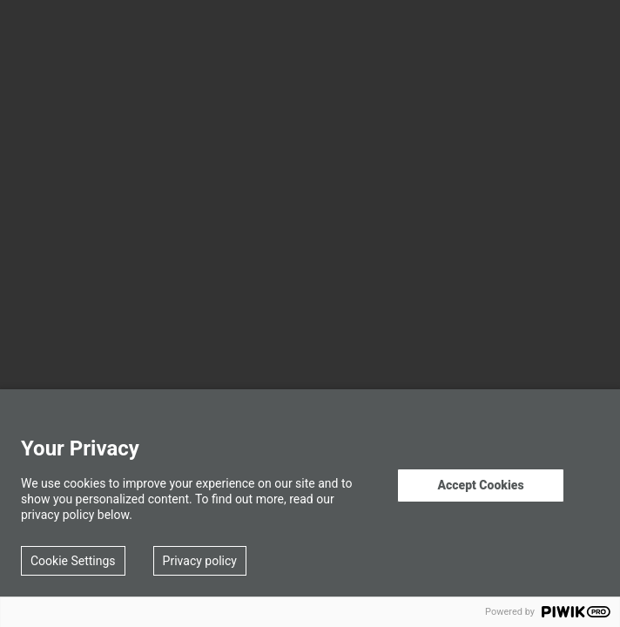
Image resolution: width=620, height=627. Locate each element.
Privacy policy (200, 561)
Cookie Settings (73, 561)
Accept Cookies (480, 485)
